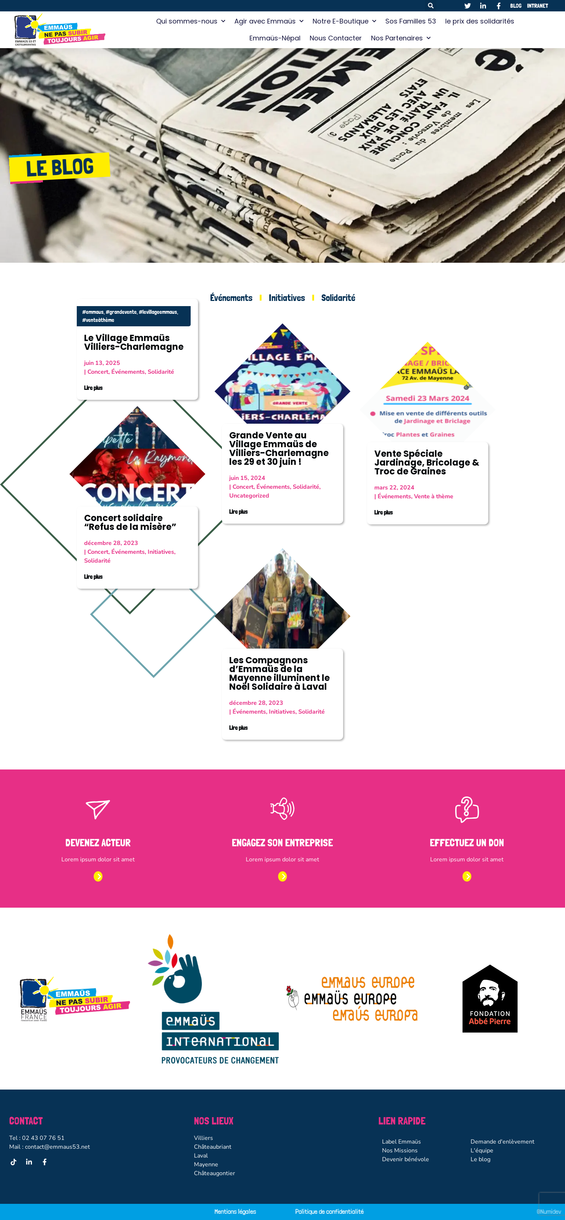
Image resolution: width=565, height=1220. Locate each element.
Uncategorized (249, 496)
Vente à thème (433, 496)
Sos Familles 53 (410, 21)
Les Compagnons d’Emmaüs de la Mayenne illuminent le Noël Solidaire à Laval (279, 673)
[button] (430, 5)
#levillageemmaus (158, 312)
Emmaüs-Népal (275, 38)
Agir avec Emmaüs (268, 21)
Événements (231, 297)
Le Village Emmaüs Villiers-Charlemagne (134, 342)
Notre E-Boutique (344, 21)
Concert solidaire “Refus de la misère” (130, 522)
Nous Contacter (336, 38)
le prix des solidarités (479, 21)
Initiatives (287, 297)
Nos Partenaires (401, 38)
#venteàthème (98, 320)
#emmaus (93, 312)
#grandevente (121, 312)
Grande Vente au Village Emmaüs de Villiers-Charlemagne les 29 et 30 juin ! (279, 448)
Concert (97, 372)
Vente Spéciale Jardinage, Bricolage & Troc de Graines (426, 462)
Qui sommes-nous (190, 21)
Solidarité (338, 297)
